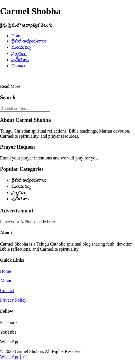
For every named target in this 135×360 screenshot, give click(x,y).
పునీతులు (20, 59)
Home (16, 35)
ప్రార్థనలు (19, 53)
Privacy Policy (13, 300)
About (5, 280)
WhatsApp (9, 356)
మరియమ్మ (21, 47)
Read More (10, 86)
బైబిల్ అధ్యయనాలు (29, 41)
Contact (18, 65)
